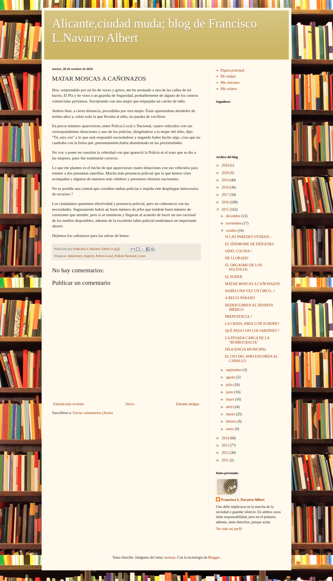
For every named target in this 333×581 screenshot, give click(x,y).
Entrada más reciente (68, 404)
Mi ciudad (228, 76)
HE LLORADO (236, 258)
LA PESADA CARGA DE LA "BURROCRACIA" (247, 340)
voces (142, 256)
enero (230, 429)
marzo (231, 414)
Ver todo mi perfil (229, 529)
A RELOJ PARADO (240, 298)
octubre (232, 231)
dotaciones (75, 256)
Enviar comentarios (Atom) (93, 413)
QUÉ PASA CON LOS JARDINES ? (252, 331)
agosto (231, 377)
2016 (226, 202)
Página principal (232, 70)
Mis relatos (229, 89)
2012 (226, 453)
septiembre (234, 370)
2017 (226, 195)
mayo (230, 399)
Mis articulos (230, 83)
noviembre (234, 223)
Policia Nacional (126, 256)
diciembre (233, 216)
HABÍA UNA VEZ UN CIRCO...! (250, 291)
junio (230, 392)
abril (229, 407)
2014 (226, 438)
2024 (226, 165)
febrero (231, 421)
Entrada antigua (187, 404)
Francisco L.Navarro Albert (243, 500)
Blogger (214, 557)
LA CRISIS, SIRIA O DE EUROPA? (252, 324)
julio (229, 385)
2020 (226, 173)
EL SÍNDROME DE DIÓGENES (249, 244)
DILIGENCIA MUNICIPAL (246, 349)
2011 (226, 460)
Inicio (130, 404)
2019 (226, 180)
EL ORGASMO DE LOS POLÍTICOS (243, 267)
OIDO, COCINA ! (238, 251)
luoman (169, 557)
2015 (226, 209)
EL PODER (233, 277)
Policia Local (104, 256)
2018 (226, 187)
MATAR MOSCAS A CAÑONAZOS (252, 284)
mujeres (89, 256)
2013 (226, 445)
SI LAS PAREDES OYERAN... (248, 237)
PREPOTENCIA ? (238, 317)
